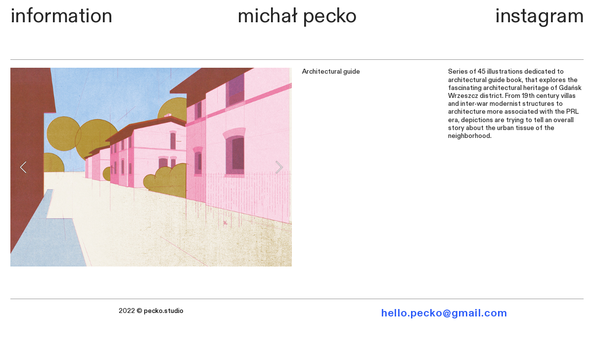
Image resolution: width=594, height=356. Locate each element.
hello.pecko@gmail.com (444, 313)
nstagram (542, 16)
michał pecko (296, 16)
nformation (63, 16)
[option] (151, 167)
